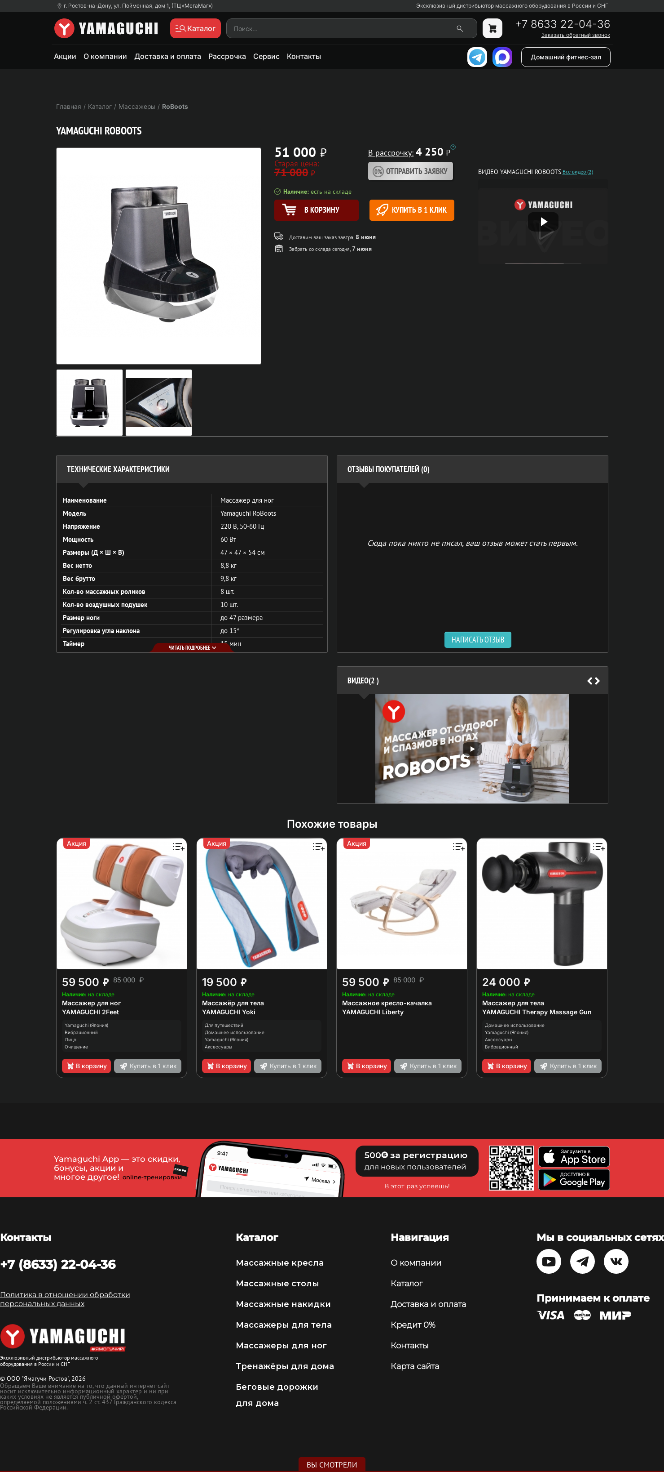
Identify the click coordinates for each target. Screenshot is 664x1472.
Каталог (406, 1284)
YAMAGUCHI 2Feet (90, 1012)
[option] (472, 748)
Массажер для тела (513, 1003)
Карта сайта (415, 1366)
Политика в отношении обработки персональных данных (65, 1299)
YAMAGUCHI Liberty (373, 1012)
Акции (65, 56)
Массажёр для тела (233, 1003)
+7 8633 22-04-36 (562, 24)
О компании (105, 56)
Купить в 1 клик (411, 210)
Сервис (266, 56)
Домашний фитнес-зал (566, 57)
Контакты (304, 56)
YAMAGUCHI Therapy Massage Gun (537, 1012)
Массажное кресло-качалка (387, 1003)
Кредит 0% (413, 1325)
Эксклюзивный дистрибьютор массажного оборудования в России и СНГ (512, 6)
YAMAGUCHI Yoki (228, 1012)
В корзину (86, 1066)
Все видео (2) (578, 172)
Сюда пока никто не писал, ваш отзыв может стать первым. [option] (472, 542)
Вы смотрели (332, 1465)
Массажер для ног (91, 1003)
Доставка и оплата (167, 56)
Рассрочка (227, 56)
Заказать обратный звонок (575, 35)
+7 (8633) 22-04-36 (57, 1264)
